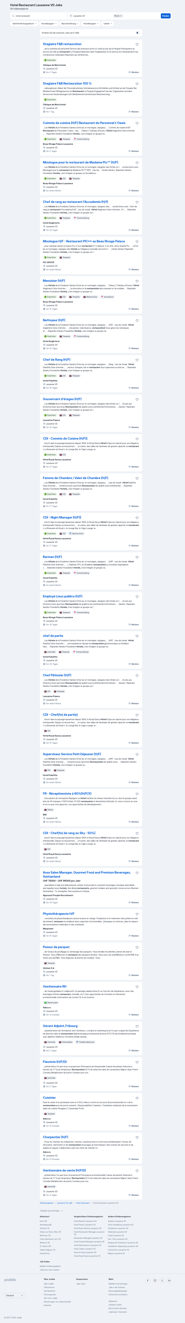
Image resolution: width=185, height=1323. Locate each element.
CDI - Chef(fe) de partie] (60, 715)
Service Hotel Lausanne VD (85, 1252)
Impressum (113, 1301)
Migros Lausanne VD (116, 1253)
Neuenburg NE (46, 1225)
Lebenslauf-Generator (118, 1312)
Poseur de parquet (56, 947)
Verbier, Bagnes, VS (47, 1250)
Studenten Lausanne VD (118, 1228)
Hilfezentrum (49, 1287)
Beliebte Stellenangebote (50, 1266)
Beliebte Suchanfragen (52, 1211)
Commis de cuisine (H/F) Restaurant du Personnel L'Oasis (84, 123)
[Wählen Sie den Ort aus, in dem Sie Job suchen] (96, 15)
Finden (165, 16)
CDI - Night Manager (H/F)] (62, 517)
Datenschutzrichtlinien (118, 1294)
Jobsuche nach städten (49, 1270)
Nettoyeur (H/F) (54, 320)
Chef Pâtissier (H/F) (57, 675)
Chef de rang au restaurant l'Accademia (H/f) (75, 202)
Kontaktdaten (49, 1291)
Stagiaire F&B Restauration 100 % (67, 83)
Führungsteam (50, 1294)
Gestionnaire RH (54, 986)
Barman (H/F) (52, 557)
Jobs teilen (80, 1284)
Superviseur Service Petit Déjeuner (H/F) (72, 754)
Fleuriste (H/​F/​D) (55, 1062)
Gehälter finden (115, 1305)
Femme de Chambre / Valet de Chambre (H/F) (75, 478)
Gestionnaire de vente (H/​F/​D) (64, 1170)
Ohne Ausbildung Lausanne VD (120, 1225)
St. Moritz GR (45, 1246)
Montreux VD (45, 1235)
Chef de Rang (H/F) (56, 359)
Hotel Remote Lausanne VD (85, 1221)
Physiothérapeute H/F (59, 914)
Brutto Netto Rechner (118, 1308)
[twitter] (162, 1280)
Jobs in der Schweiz (117, 1287)
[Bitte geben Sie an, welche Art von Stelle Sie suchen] (38, 15)
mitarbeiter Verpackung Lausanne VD (123, 1246)
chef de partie (53, 636)
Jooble (19, 1317)
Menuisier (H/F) (54, 281)
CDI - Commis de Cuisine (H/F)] (65, 438)
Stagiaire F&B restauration (62, 44)
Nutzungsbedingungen (118, 1291)
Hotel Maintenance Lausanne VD (87, 1245)
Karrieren (47, 1305)
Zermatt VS (44, 1228)
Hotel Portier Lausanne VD (85, 1225)
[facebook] (147, 1280)
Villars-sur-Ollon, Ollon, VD (50, 1232)
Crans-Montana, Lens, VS (50, 1239)
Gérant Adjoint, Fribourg (60, 1026)
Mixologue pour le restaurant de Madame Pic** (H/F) (80, 162)
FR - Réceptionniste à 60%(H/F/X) (67, 793)
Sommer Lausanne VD (117, 1221)
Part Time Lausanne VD (117, 1239)
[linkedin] (169, 1280)
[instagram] (155, 1280)
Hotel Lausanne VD (116, 1235)
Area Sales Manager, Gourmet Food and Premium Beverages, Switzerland (87, 874)
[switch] (138, 33)
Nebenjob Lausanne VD (117, 1232)
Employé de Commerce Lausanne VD (123, 1243)
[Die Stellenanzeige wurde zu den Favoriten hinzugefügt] (137, 44)
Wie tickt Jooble (50, 1298)
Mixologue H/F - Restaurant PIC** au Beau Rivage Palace (84, 241)
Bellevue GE (45, 1243)
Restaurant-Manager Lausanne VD (88, 1238)
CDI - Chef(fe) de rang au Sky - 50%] (69, 833)
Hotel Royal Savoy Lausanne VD (87, 1256)
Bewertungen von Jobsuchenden (57, 1302)
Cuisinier (49, 1097)
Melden (133, 72)
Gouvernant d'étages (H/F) (62, 399)
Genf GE (43, 1221)
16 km (118, 15)
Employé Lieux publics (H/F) (62, 596)
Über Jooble (49, 1284)
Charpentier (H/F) (55, 1137)
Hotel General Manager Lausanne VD (89, 1242)
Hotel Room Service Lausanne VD (87, 1228)
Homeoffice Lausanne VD (118, 1250)
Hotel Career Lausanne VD (85, 1249)
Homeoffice (45, 1253)
